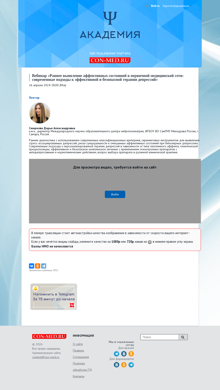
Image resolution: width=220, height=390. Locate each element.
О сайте (78, 344)
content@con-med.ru (45, 357)
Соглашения (81, 357)
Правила (78, 350)
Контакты (78, 376)
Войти (155, 5)
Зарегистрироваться (176, 6)
